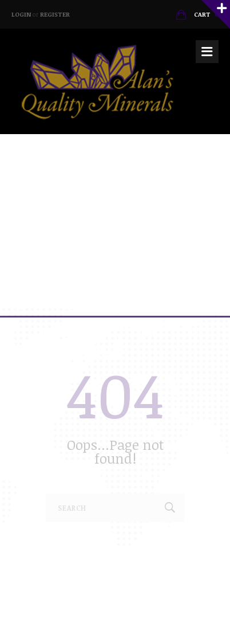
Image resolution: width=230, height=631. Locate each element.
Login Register (40, 14)
